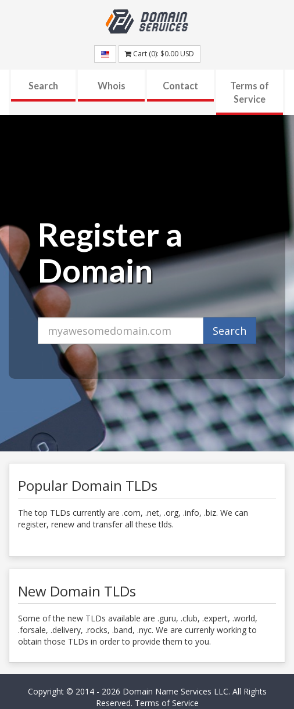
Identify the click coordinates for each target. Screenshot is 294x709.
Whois (112, 85)
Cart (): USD (159, 54)
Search (43, 85)
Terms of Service (249, 92)
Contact (180, 85)
